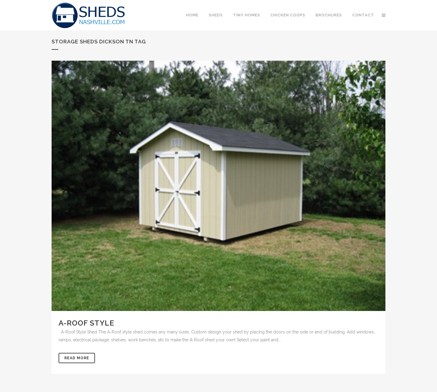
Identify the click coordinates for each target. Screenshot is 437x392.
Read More (76, 358)
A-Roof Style (86, 323)
